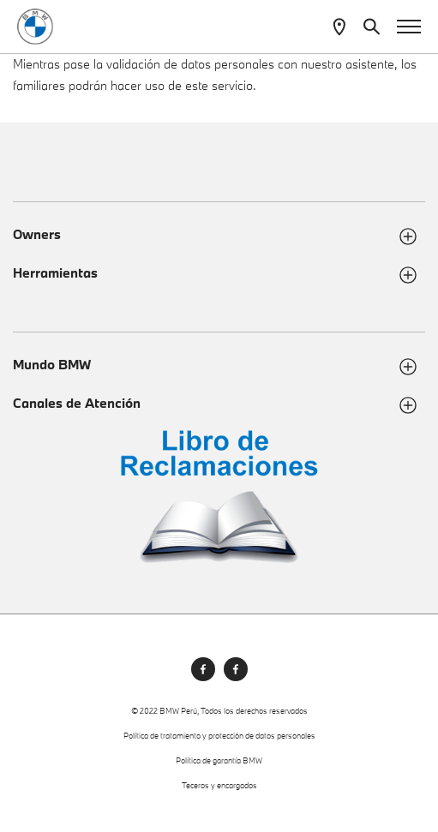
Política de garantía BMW (219, 760)
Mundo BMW (52, 365)
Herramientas (55, 273)
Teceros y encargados (219, 785)
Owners (37, 234)
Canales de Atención (77, 403)
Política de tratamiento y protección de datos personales (219, 735)
